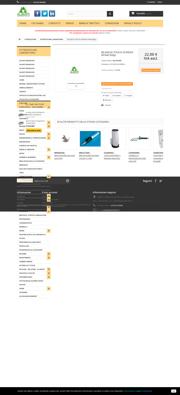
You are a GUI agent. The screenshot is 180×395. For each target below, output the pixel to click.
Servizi (70, 23)
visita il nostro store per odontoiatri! (131, 31)
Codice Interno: (106, 61)
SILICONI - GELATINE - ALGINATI (32, 269)
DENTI (21, 130)
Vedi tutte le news (33, 332)
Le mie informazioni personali (53, 375)
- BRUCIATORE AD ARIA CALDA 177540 (89, 155)
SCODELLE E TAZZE (27, 265)
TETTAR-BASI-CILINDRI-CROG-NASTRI (31, 283)
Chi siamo (38, 23)
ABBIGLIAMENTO (26, 88)
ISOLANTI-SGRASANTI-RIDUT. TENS (31, 171)
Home (22, 23)
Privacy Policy (133, 23)
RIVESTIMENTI (25, 258)
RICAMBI (22, 254)
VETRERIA (23, 292)
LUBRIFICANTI (25, 196)
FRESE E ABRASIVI (26, 149)
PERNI (21, 231)
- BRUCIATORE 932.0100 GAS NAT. (64, 155)
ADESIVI (22, 92)
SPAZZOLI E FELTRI (27, 273)
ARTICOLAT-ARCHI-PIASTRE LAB (32, 95)
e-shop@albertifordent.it (111, 379)
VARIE (21, 80)
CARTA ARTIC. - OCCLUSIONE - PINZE (31, 109)
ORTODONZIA (24, 219)
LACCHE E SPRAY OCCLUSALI (31, 188)
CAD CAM (23, 103)
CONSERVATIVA (25, 223)
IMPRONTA (23, 165)
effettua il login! (104, 33)
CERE (21, 122)
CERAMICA (23, 119)
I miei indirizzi (47, 371)
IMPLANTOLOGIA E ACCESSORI (31, 161)
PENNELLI (23, 227)
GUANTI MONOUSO (26, 61)
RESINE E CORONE (26, 126)
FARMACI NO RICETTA (28, 146)
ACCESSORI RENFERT (28, 296)
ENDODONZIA (24, 142)
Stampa (108, 105)
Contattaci (151, 2)
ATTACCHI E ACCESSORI (29, 99)
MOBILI (22, 207)
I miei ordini (46, 365)
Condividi (117, 96)
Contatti (54, 23)
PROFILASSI (24, 246)
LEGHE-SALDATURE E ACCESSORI (33, 192)
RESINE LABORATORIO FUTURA (32, 84)
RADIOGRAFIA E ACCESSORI (30, 250)
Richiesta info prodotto (151, 70)
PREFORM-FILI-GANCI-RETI (30, 242)
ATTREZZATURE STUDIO (30, 184)
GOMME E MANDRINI (27, 157)
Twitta (106, 96)
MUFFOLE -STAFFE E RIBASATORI (32, 215)
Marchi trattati (89, 23)
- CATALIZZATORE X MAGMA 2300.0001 (112, 155)
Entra (160, 2)
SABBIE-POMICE (25, 262)
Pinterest (107, 100)
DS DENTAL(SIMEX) (117, 64)
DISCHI (22, 134)
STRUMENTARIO (25, 277)
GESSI (21, 153)
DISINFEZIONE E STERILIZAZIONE (32, 138)
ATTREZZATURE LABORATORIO (51, 39)
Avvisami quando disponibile (111, 92)
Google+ (128, 96)
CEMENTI (23, 115)
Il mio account (49, 360)
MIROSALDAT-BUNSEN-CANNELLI (32, 204)
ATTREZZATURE (30, 39)
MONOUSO (23, 211)
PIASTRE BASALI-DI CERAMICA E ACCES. (32, 236)
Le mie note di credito (50, 368)
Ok (173, 391)
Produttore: (105, 64)
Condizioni (112, 23)
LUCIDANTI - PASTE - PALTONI (31, 200)
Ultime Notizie (34, 305)
